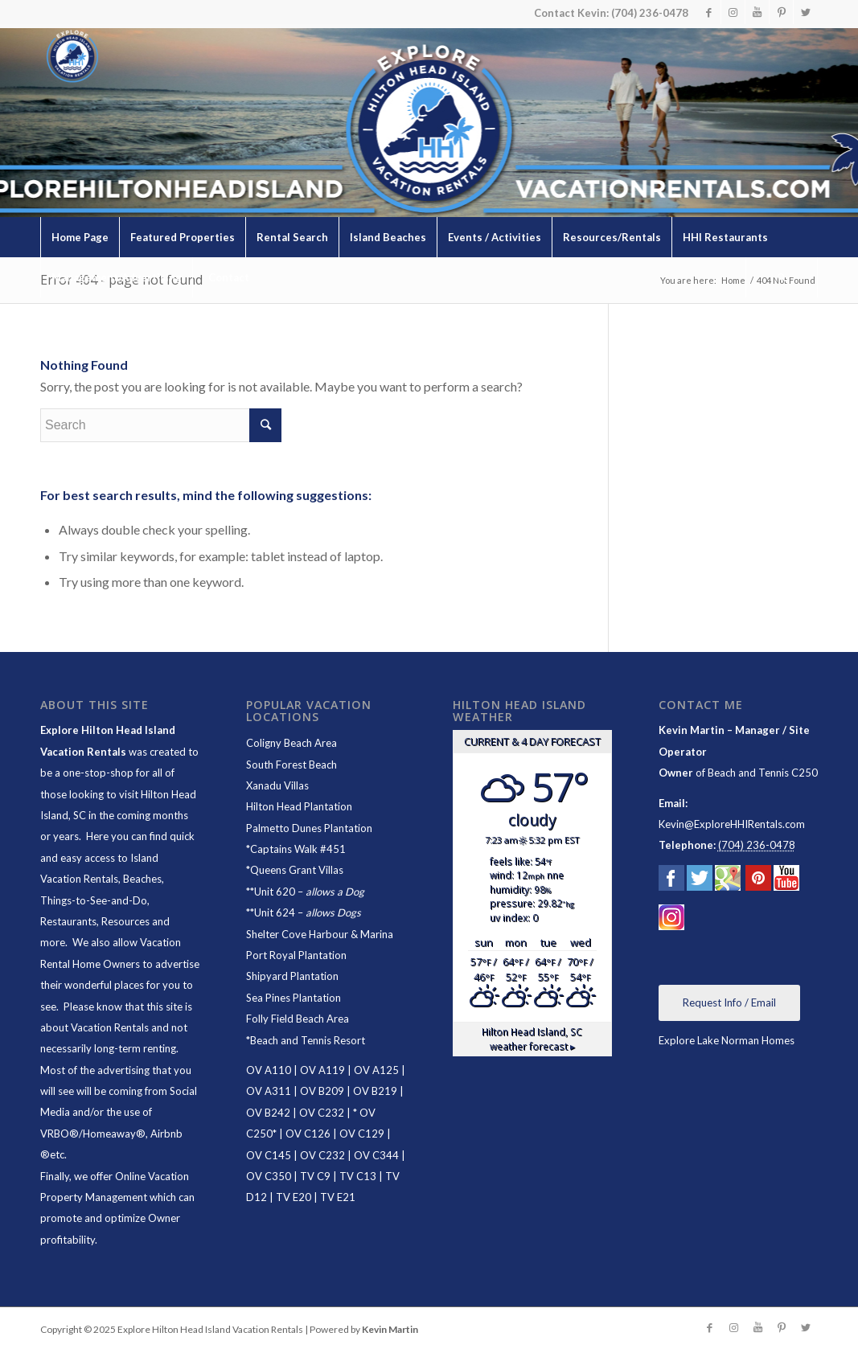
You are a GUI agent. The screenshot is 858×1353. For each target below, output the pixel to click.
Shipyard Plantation (292, 976)
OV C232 (321, 1112)
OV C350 (268, 1176)
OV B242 (268, 1112)
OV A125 (376, 1070)
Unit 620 (274, 891)
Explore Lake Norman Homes (726, 1040)
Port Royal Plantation (296, 955)
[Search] (781, 277)
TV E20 (293, 1197)
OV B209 (322, 1090)
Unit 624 (274, 912)
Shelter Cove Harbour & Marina (319, 934)
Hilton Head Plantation (299, 806)
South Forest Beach (291, 764)
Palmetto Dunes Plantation (309, 828)
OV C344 (376, 1155)
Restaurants (68, 921)
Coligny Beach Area (291, 742)
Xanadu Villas (277, 785)
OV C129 (361, 1133)
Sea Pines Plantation (293, 997)
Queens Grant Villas (296, 869)
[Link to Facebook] (708, 12)
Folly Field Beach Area (297, 1018)
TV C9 (315, 1176)
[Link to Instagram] (733, 12)
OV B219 (375, 1090)
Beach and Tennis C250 (763, 772)
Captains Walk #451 (298, 849)
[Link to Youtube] (757, 12)
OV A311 (268, 1090)
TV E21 (337, 1197)
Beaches (142, 878)
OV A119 (322, 1070)
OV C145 (268, 1155)
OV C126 (307, 1133)
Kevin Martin (390, 1329)
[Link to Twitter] (806, 12)
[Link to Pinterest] (781, 12)
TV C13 (357, 1176)
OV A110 (268, 1070)
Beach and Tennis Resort (307, 1040)
